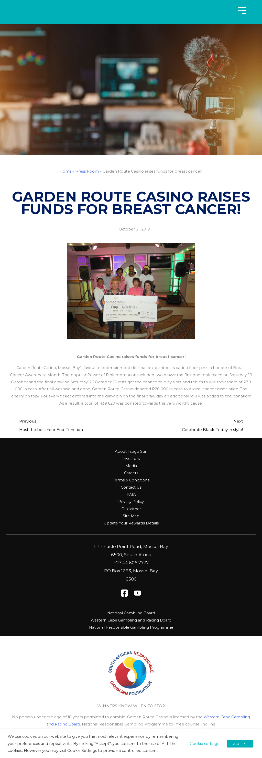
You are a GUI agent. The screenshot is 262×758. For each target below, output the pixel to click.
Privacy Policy (131, 501)
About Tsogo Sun (131, 451)
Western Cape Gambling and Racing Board (131, 619)
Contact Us (131, 487)
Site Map (131, 515)
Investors (131, 458)
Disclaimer (131, 508)
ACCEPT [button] (240, 744)
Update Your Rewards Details (131, 522)
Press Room (87, 171)
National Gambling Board (131, 612)
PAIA (131, 494)
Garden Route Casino (36, 367)
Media (131, 465)
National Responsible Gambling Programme (131, 626)
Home (65, 171)
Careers (131, 472)
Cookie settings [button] (204, 743)
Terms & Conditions (131, 480)
